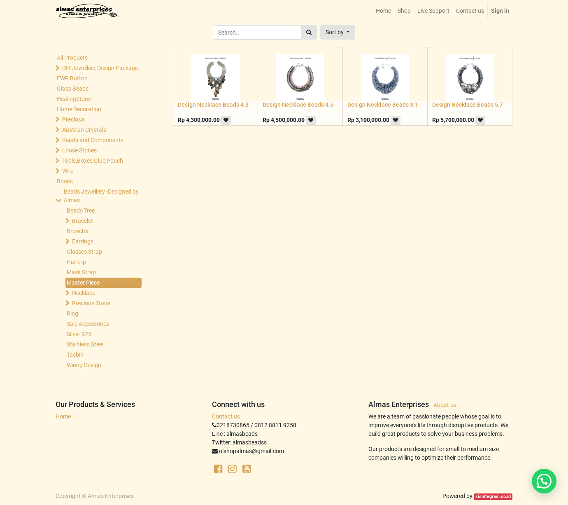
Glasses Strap (84, 251)
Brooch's (77, 231)
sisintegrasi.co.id (493, 496)
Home (63, 416)
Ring (72, 313)
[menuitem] (383, 11)
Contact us (226, 416)
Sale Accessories (88, 323)
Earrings (82, 241)
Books (65, 181)
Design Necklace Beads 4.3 (213, 104)
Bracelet (82, 220)
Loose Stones (79, 150)
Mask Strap (81, 272)
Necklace (83, 293)
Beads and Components (92, 140)
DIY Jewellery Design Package (100, 68)
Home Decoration (79, 109)
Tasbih (75, 354)
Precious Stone (91, 303)
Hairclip (76, 262)
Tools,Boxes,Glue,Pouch (92, 160)
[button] (337, 32)
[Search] (309, 32)
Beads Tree (81, 210)
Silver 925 (79, 334)
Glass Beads (72, 88)
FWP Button (72, 78)
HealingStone (74, 99)
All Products (72, 57)
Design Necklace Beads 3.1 (382, 104)
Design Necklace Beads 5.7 (467, 104)
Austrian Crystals (84, 129)
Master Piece (83, 282)
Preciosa (73, 119)
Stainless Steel (85, 344)
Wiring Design (84, 365)
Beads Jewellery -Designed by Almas (101, 195)
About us (444, 405)
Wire (67, 171)
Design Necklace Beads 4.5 (298, 104)
